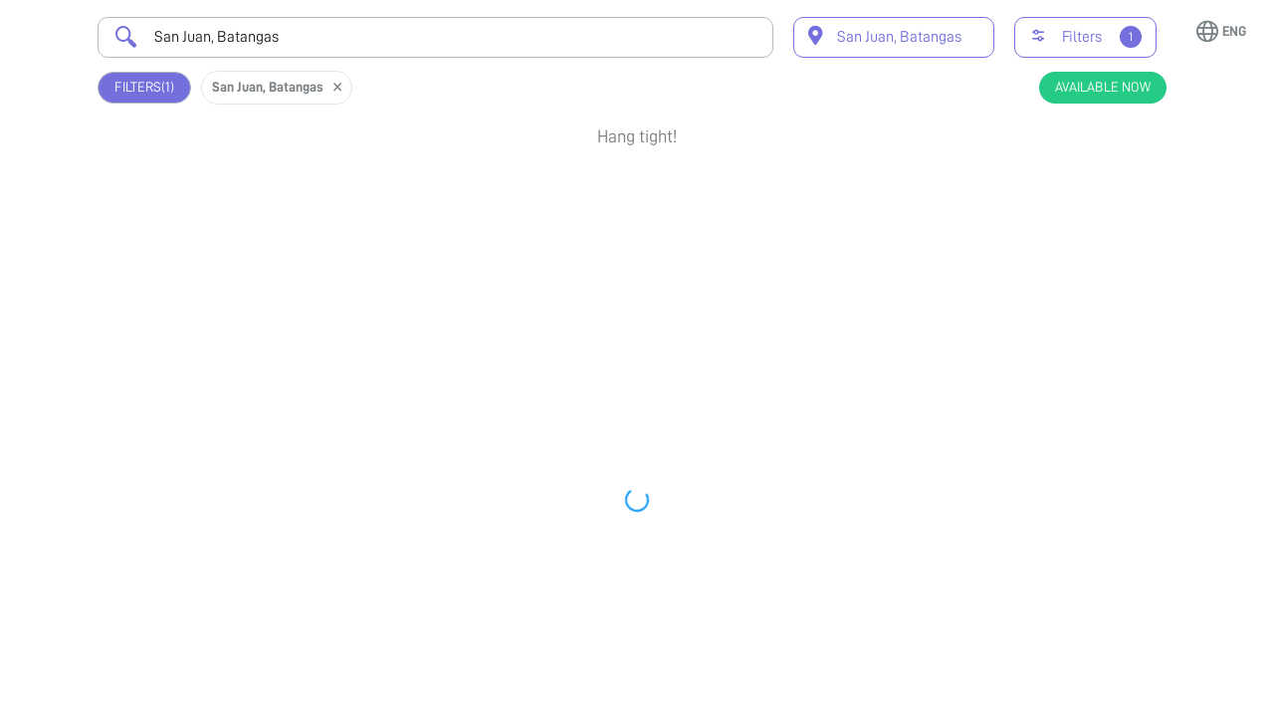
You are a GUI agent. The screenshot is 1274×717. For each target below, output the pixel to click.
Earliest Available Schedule (660, 185)
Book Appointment (1074, 193)
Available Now (1103, 87)
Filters (144, 87)
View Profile (1074, 257)
